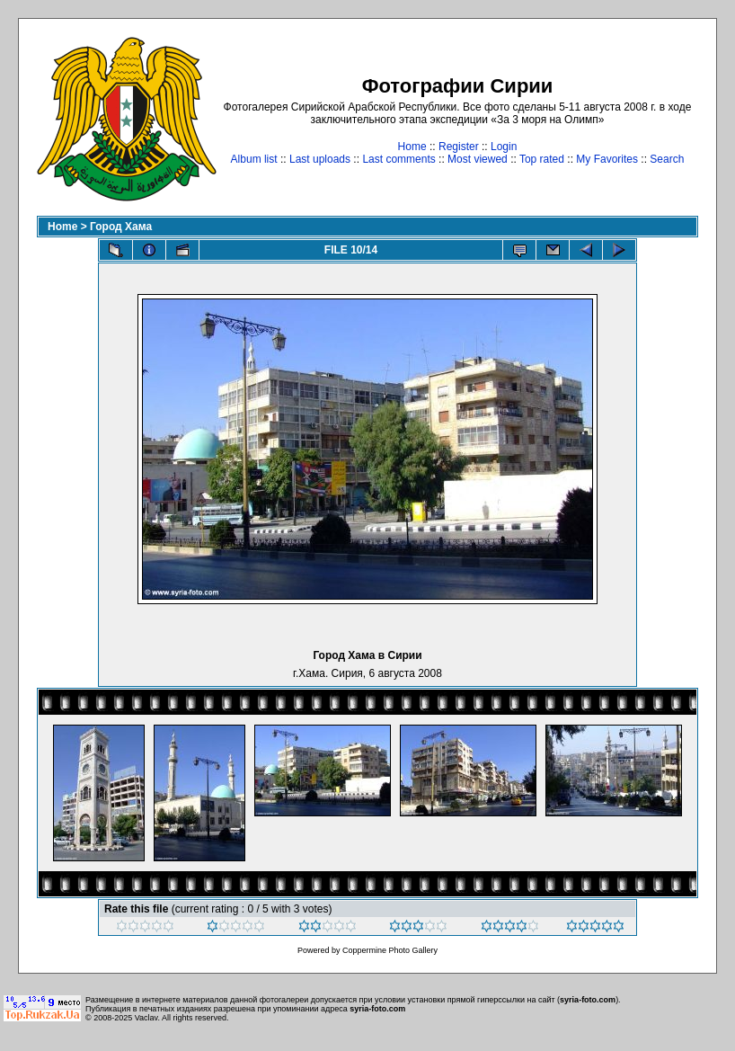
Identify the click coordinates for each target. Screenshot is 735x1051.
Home (412, 146)
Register (458, 146)
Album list (254, 159)
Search (667, 159)
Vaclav (146, 1017)
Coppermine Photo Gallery (390, 950)
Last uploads (319, 159)
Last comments (398, 159)
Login (504, 146)
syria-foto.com (587, 999)
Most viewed (477, 159)
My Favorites (607, 159)
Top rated (541, 159)
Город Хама (121, 226)
